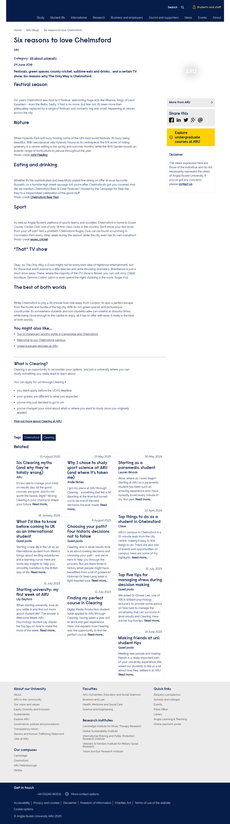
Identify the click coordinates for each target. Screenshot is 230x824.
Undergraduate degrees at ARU (37, 346)
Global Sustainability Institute (100, 731)
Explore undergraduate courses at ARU (184, 137)
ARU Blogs (32, 30)
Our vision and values (27, 704)
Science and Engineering (98, 709)
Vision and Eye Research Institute (103, 751)
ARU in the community (27, 699)
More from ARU (179, 102)
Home (17, 30)
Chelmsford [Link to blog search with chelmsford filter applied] (31, 437)
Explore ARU (21, 719)
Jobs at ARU (21, 738)
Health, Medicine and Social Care (103, 704)
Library (158, 714)
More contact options (82, 794)
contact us (185, 184)
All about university (43, 58)
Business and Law (94, 699)
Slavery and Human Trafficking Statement (39, 734)
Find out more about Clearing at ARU (38, 421)
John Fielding (38, 155)
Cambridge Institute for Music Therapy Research (112, 726)
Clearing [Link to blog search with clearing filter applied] (49, 437)
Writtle (18, 770)
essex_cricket (39, 239)
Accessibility (22, 803)
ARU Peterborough (25, 765)
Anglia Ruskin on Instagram (21, 794)
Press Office (161, 709)
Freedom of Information (95, 803)
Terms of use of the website (152, 803)
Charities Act (123, 803)
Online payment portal (167, 724)
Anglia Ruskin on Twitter (26, 794)
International (79, 17)
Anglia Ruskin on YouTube (32, 794)
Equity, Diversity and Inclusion (32, 709)
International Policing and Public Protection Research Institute (109, 737)
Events (202, 17)
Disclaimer (70, 803)
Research (99, 17)
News (188, 17)
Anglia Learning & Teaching (170, 719)
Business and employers (127, 17)
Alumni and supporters (164, 17)
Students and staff (206, 7)
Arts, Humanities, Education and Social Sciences (112, 694)
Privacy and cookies (47, 803)
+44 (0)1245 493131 (49, 794)
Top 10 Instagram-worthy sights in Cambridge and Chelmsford (57, 334)
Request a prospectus (167, 694)
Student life (57, 17)
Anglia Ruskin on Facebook (16, 794)
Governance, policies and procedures (36, 724)
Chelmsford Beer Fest (44, 197)
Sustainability (22, 714)
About (217, 17)
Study (40, 17)
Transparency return (26, 729)
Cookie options (23, 809)
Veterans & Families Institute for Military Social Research (110, 745)
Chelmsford (21, 760)
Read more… (40, 504)
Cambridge (20, 755)
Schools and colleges (167, 699)
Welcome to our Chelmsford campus (41, 340)
